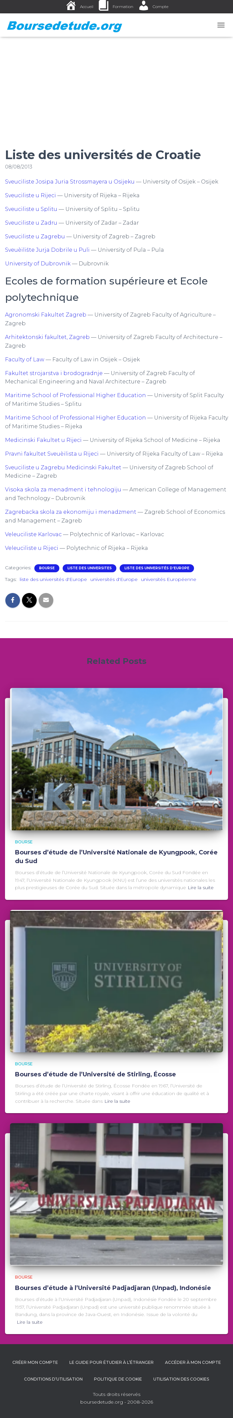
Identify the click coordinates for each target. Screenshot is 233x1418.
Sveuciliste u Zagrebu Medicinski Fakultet (63, 467)
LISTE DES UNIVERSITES (89, 568)
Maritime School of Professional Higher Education (75, 395)
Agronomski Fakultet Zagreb (45, 315)
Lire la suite (201, 887)
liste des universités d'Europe (53, 579)
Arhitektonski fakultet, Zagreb (47, 337)
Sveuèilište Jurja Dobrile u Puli (47, 250)
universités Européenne (168, 579)
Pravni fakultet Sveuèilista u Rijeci (52, 454)
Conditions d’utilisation (53, 1379)
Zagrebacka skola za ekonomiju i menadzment (70, 512)
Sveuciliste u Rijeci (30, 195)
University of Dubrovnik (38, 263)
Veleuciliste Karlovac (33, 534)
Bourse (47, 568)
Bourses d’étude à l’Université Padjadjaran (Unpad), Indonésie (113, 1288)
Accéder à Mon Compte (193, 1362)
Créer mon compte (35, 1362)
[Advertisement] (116, 87)
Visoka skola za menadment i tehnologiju (63, 489)
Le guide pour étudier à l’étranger (111, 1362)
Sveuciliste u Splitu (31, 209)
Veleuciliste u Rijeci (31, 548)
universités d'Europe (114, 579)
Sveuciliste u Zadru (31, 223)
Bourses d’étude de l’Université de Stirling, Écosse (95, 1074)
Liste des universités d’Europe (156, 568)
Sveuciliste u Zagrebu (35, 236)
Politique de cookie (118, 1379)
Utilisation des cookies (181, 1379)
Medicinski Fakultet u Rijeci (43, 440)
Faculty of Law (24, 359)
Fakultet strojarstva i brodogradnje (54, 373)
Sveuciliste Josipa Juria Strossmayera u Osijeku (70, 182)
